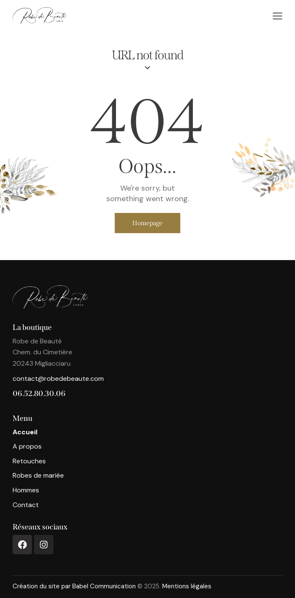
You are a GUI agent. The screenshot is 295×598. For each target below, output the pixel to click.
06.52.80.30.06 (39, 393)
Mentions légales (186, 586)
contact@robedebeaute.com (58, 378)
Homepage (147, 223)
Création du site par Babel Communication (74, 586)
